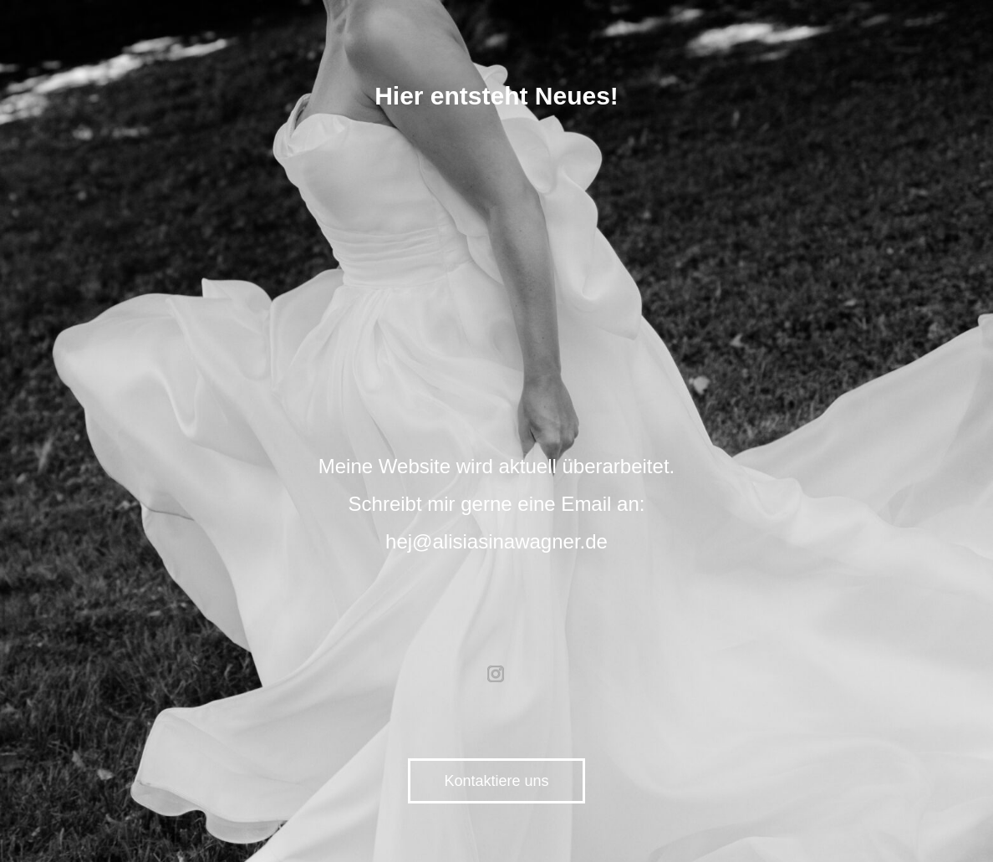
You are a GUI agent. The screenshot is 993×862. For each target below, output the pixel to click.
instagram (496, 674)
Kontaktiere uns (496, 781)
